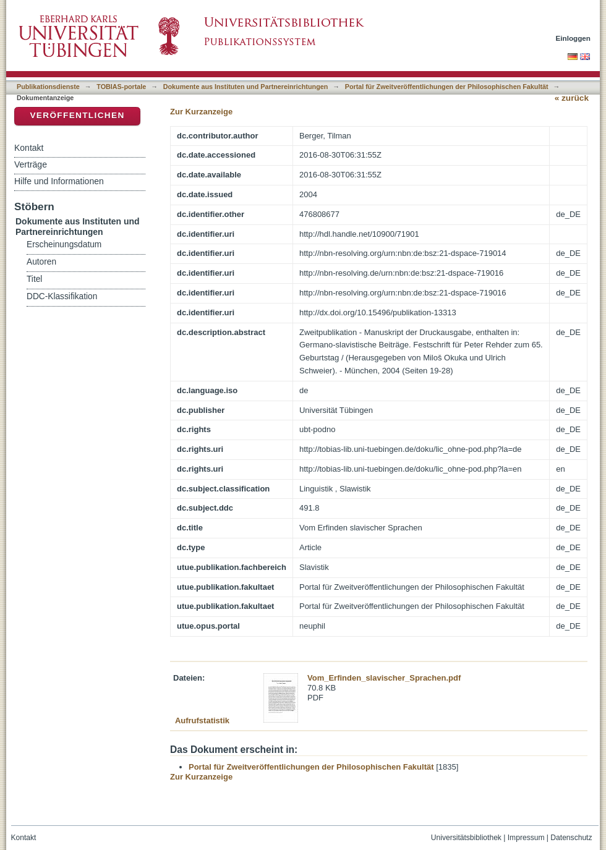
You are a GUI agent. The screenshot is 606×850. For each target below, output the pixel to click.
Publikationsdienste (48, 86)
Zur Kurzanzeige (201, 111)
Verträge (30, 164)
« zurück (572, 98)
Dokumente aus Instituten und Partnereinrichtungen (245, 86)
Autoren (41, 261)
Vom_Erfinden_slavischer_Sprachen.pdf (384, 677)
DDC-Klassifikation (62, 296)
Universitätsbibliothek (466, 837)
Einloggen (573, 38)
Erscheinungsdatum (64, 244)
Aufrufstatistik (202, 720)
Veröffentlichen (77, 115)
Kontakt (28, 148)
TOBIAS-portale (121, 86)
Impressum (526, 837)
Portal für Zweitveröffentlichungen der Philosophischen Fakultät (446, 86)
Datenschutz (571, 837)
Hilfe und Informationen (59, 181)
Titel (34, 279)
